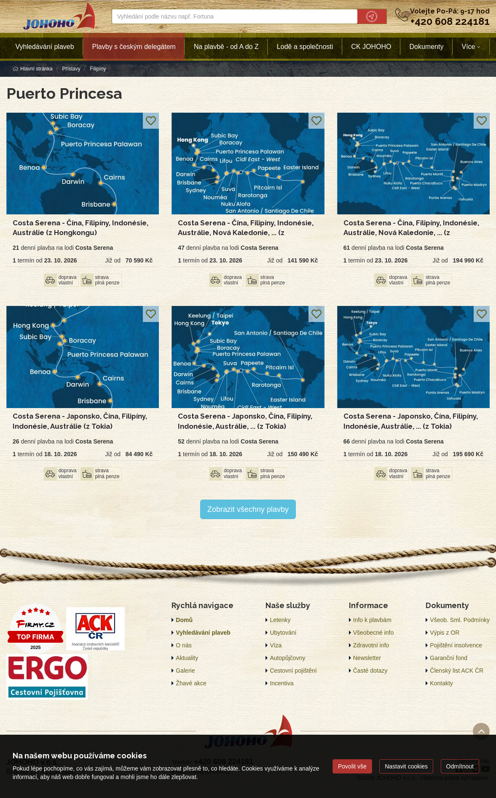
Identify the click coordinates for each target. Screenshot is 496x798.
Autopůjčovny (287, 658)
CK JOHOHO (371, 46)
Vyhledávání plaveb (45, 46)
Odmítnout (460, 766)
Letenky (280, 620)
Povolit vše (352, 766)
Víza (276, 645)
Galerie (185, 670)
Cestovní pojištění (293, 670)
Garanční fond (448, 658)
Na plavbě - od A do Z (226, 46)
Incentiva (281, 683)
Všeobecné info (373, 632)
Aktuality (187, 658)
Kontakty (441, 683)
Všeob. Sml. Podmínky (460, 620)
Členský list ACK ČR (456, 670)
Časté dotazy (370, 670)
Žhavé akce (191, 683)
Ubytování (283, 632)
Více (468, 46)
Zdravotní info (371, 645)
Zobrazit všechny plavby (248, 509)
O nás (183, 645)
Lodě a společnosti (305, 46)
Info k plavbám (372, 620)
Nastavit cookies (406, 766)
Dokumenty (426, 46)
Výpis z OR (444, 632)
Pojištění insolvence (456, 645)
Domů (184, 620)
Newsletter (367, 658)
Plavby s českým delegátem (134, 46)
